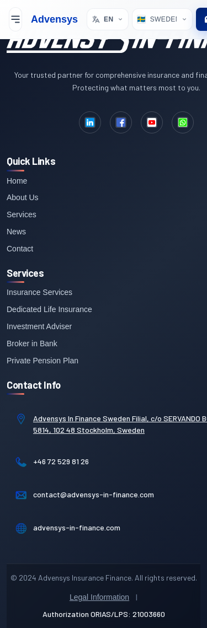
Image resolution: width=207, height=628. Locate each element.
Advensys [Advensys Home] (54, 19)
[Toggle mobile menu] (15, 19)
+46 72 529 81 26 (61, 461)
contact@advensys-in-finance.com (93, 494)
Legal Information (99, 597)
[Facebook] (121, 122)
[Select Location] (162, 19)
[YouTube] (152, 122)
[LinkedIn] (90, 122)
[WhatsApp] (183, 122)
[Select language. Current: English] (108, 19)
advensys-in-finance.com (76, 527)
